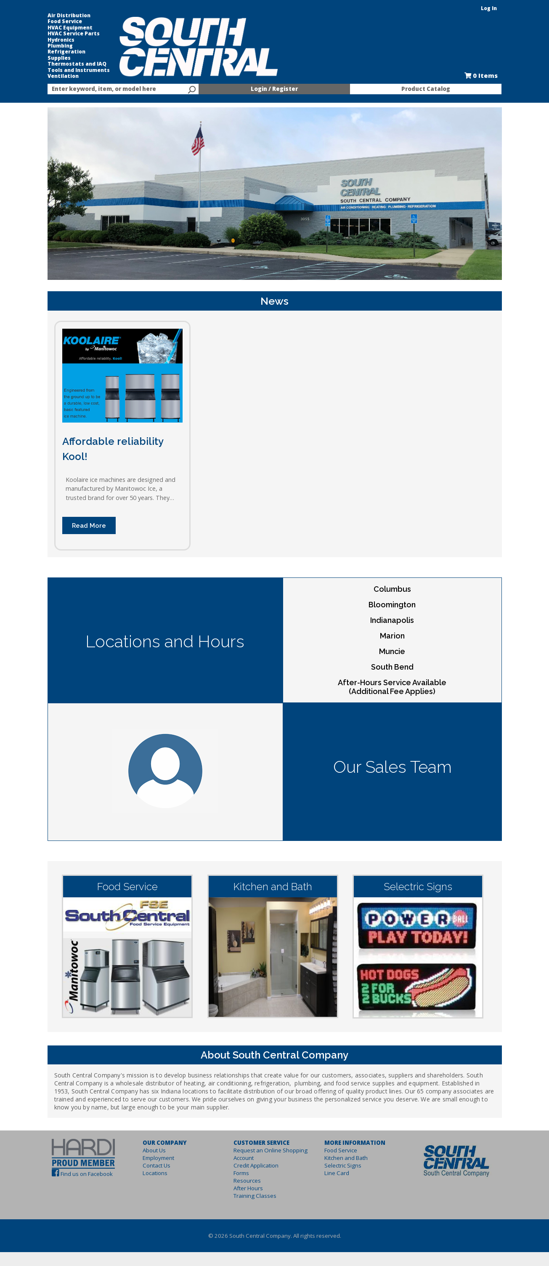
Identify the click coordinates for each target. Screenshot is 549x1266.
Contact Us (156, 1165)
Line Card (336, 1173)
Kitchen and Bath (346, 1158)
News (274, 301)
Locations (155, 1173)
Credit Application (255, 1165)
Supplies (59, 58)
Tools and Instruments (79, 70)
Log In (489, 8)
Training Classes (254, 1196)
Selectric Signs (342, 1165)
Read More (89, 525)
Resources (247, 1180)
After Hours (248, 1188)
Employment (158, 1158)
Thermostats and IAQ (77, 64)
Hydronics (61, 40)
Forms (241, 1173)
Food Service (65, 21)
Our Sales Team (392, 767)
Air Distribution (69, 16)
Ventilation (63, 76)
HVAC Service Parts (74, 34)
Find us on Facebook (87, 1174)
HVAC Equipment (70, 28)
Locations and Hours (164, 641)
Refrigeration (66, 52)
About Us (154, 1150)
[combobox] (123, 89)
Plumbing (60, 46)
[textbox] (119, 89)
